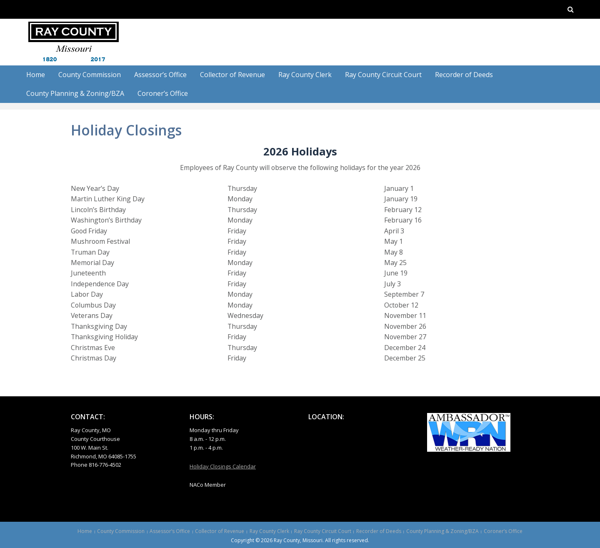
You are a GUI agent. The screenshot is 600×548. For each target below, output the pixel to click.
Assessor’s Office (160, 74)
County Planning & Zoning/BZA (75, 93)
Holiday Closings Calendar (223, 466)
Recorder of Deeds (464, 74)
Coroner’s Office (163, 93)
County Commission (89, 74)
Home (35, 74)
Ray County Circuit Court (383, 74)
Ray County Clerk (305, 74)
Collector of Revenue (232, 74)
